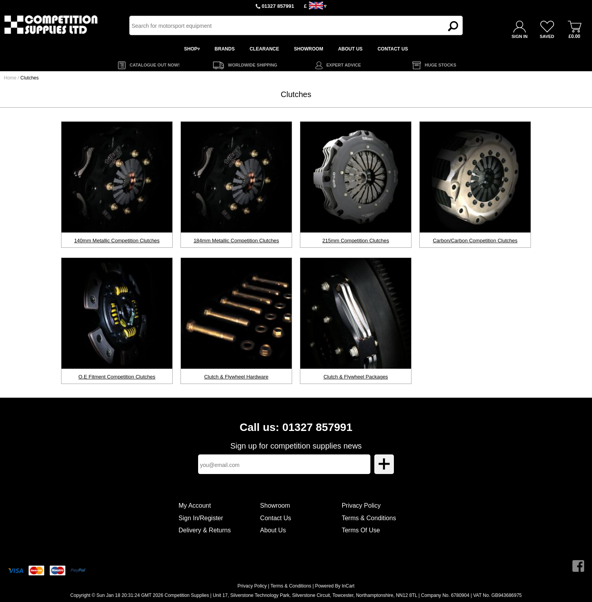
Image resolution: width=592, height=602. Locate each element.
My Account (195, 505)
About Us (273, 530)
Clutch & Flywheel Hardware (236, 377)
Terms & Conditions (369, 518)
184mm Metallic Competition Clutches (236, 240)
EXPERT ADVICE (344, 65)
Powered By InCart (335, 586)
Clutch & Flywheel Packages (355, 377)
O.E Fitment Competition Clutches (116, 377)
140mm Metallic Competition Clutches (116, 240)
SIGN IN (520, 36)
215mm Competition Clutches (355, 240)
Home (10, 78)
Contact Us (275, 518)
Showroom (275, 505)
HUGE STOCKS (440, 65)
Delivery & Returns (205, 530)
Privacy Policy (361, 505)
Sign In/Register (201, 518)
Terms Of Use (361, 530)
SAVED (547, 36)
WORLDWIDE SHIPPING (252, 65)
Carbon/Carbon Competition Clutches (475, 240)
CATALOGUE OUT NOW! (155, 65)
